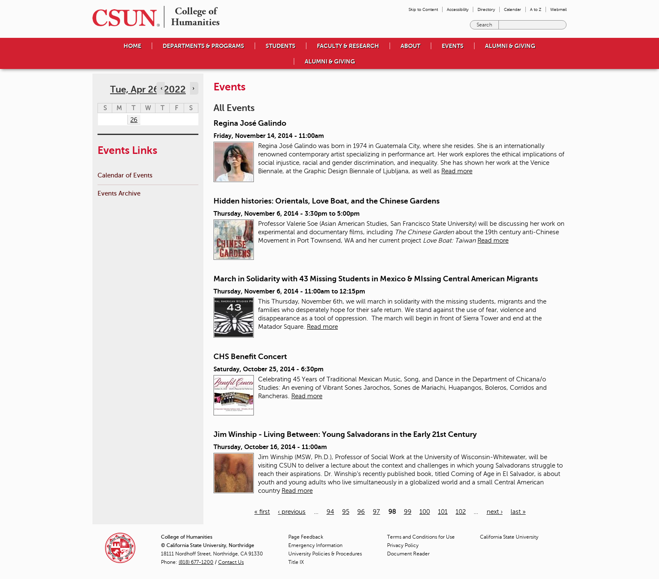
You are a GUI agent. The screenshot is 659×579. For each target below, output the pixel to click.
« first (262, 511)
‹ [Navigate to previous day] (161, 88)
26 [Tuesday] (133, 119)
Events (453, 45)
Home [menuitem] (132, 45)
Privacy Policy (403, 545)
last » (518, 511)
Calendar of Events (125, 175)
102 (461, 511)
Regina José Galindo (250, 123)
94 (330, 511)
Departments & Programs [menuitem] (203, 45)
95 (345, 511)
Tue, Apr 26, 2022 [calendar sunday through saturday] (148, 89)
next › (495, 511)
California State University (509, 537)
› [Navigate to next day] (193, 88)
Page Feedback (305, 537)
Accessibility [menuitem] (458, 9)
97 (376, 511)
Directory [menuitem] (486, 9)
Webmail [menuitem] (558, 9)
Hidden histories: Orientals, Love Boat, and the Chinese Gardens (327, 201)
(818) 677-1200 (196, 562)
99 (407, 511)
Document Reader (408, 554)
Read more (456, 171)
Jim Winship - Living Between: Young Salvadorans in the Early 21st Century (345, 434)
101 (443, 511)
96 (361, 511)
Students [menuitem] (280, 45)
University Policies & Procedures (325, 554)
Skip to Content (423, 9)
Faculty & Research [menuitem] (348, 45)
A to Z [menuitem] (535, 9)
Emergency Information (315, 545)
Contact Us (231, 562)
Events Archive (119, 193)
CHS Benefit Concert (250, 356)
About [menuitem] (410, 45)
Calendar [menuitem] (512, 9)
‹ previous (292, 511)
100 (424, 511)
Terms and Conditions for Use (421, 537)
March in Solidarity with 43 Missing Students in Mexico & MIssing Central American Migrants (376, 279)
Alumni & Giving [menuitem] (510, 45)
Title (296, 562)
